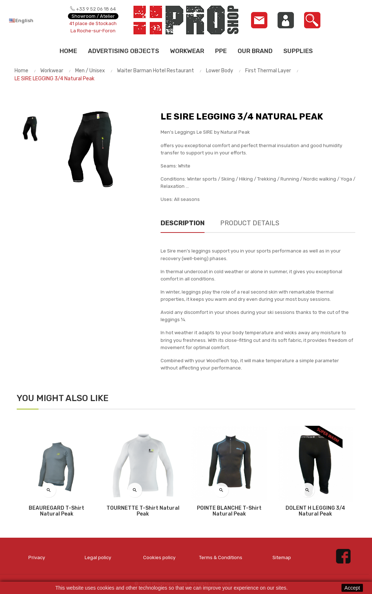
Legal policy (97, 557)
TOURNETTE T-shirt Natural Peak (142, 511)
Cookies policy (159, 557)
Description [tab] (183, 223)
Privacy (37, 557)
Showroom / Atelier (93, 16)
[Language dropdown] (31, 20)
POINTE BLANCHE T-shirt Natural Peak (229, 511)
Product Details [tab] (249, 223)
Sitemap (282, 557)
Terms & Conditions (220, 557)
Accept (352, 588)
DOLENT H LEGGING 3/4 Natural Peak (315, 511)
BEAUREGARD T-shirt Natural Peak (56, 511)
